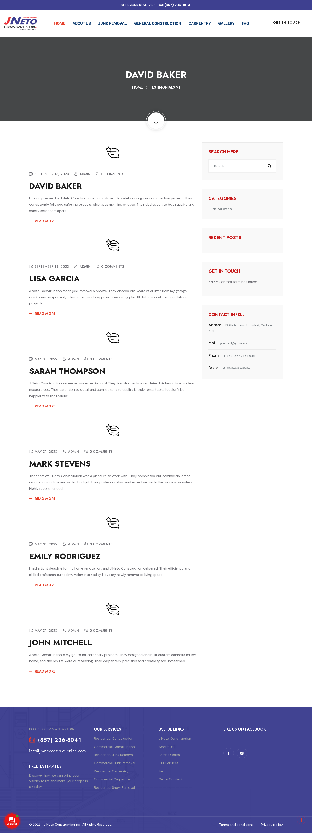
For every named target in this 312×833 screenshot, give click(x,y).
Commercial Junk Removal (114, 763)
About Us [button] (82, 23)
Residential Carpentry (111, 771)
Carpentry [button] (199, 23)
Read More (45, 221)
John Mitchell (60, 642)
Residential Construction (113, 738)
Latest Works (169, 754)
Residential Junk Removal (113, 754)
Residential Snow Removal (114, 787)
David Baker (55, 186)
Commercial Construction (114, 746)
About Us (166, 746)
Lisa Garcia (54, 278)
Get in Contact (170, 779)
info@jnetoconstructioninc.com (57, 751)
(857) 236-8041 (59, 740)
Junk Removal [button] (112, 23)
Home (59, 23)
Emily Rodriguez (65, 556)
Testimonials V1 (165, 87)
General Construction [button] (157, 23)
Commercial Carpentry (112, 779)
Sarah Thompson (67, 371)
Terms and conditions (236, 824)
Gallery (226, 23)
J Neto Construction (175, 738)
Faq (245, 23)
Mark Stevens (60, 464)
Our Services (169, 763)
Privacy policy (272, 824)
